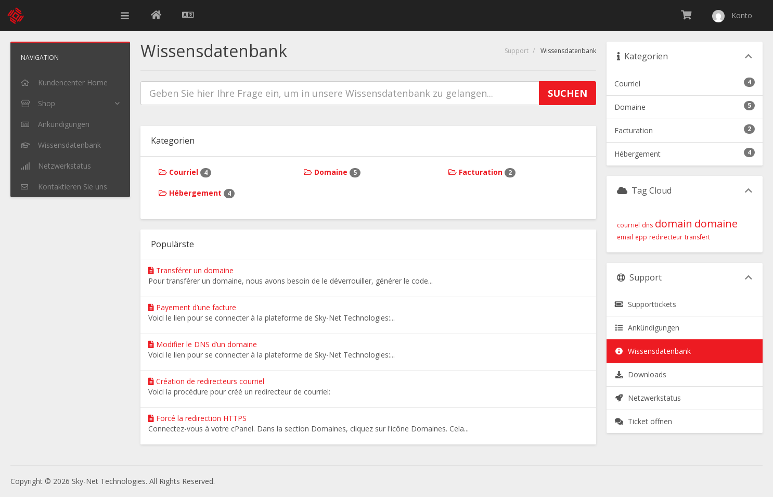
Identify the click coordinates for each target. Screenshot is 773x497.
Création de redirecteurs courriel (206, 381)
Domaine (332, 172)
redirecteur (665, 237)
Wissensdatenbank (652, 351)
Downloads (640, 374)
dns (647, 225)
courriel (628, 225)
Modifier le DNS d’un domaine (202, 344)
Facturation (482, 172)
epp (641, 237)
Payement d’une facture (192, 307)
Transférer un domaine (191, 270)
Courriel (185, 172)
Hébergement (197, 193)
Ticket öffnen (643, 421)
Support (517, 50)
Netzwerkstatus (647, 398)
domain (673, 223)
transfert (697, 237)
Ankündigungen (646, 328)
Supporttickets (645, 304)
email (625, 237)
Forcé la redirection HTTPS (197, 418)
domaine (716, 223)
